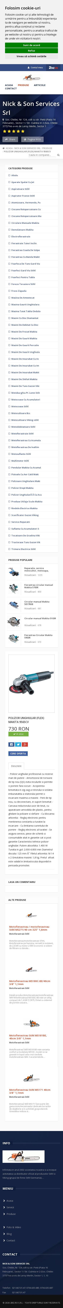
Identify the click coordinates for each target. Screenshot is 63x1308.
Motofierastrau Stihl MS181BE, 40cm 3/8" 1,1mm (28, 1037)
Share (10, 139)
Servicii (8, 1207)
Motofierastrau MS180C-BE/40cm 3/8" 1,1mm (29, 982)
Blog (7, 1233)
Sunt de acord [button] (31, 45)
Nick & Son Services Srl (27, 148)
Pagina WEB (32, 139)
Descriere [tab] (16, 766)
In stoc (18, 734)
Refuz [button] (31, 50)
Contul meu (35, 67)
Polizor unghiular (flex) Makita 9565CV (27, 151)
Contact (11, 88)
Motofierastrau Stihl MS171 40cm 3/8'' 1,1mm (29, 1091)
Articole (40, 85)
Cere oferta (18, 753)
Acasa (9, 85)
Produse (23, 85)
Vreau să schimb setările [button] (31, 56)
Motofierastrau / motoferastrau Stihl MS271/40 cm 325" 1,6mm (29, 928)
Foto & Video (12, 1227)
